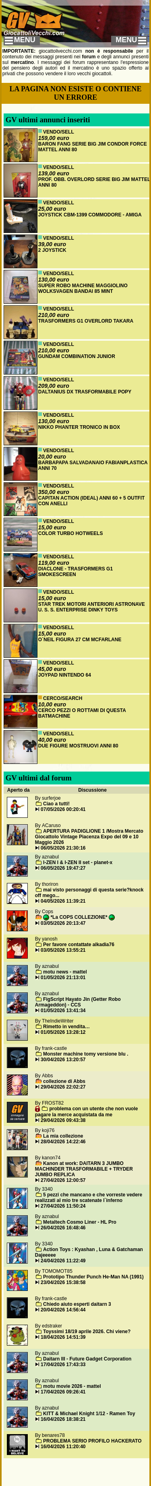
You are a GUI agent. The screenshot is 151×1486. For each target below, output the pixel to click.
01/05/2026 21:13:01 (63, 977)
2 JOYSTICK (52, 250)
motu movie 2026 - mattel (72, 1386)
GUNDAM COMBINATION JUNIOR (76, 356)
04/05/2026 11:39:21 (63, 901)
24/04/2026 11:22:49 (63, 1261)
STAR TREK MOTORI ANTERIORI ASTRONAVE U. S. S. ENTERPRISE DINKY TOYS (91, 607)
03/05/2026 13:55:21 (63, 950)
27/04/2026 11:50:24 (63, 1206)
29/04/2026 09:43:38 (63, 1120)
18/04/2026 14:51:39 (63, 1337)
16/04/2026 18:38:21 (63, 1419)
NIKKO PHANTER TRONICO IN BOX (79, 427)
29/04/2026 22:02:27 (63, 1087)
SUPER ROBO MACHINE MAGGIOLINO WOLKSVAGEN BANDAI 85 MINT (83, 288)
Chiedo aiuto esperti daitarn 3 (77, 1304)
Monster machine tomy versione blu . (85, 1054)
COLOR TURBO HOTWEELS (70, 533)
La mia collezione (63, 1136)
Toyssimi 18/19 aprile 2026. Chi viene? (86, 1331)
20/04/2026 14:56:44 (63, 1310)
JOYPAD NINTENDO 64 (64, 675)
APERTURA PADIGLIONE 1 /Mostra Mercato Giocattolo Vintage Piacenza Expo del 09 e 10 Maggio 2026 (89, 836)
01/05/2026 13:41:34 (63, 1010)
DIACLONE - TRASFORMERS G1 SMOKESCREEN (75, 571)
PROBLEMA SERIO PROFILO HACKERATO (92, 1441)
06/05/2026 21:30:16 (63, 848)
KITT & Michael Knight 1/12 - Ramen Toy (89, 1413)
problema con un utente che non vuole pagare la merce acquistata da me (86, 1112)
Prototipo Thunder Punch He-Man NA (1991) (93, 1277)
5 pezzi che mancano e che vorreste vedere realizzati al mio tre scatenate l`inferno (88, 1197)
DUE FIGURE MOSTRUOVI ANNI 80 (78, 746)
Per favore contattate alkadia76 (78, 944)
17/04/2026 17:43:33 (63, 1364)
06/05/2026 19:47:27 (63, 868)
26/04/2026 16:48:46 (63, 1228)
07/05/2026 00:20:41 (63, 809)
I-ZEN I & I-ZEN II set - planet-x (77, 862)
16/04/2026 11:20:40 (63, 1446)
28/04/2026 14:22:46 (63, 1141)
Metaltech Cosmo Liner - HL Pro (79, 1222)
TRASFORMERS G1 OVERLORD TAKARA (85, 321)
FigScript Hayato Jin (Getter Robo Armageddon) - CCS (78, 1002)
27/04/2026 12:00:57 (63, 1180)
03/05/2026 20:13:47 (63, 923)
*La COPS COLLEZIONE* (79, 917)
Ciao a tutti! (56, 804)
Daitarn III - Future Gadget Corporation (87, 1359)
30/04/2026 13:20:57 (63, 1059)
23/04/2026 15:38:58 (63, 1282)
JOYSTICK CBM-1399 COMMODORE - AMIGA (90, 215)
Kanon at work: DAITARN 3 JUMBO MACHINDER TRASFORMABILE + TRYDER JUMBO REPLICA (84, 1169)
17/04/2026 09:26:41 (63, 1392)
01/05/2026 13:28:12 (63, 1032)
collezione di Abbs (64, 1081)
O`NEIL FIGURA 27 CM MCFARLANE (80, 639)
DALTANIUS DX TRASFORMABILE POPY (85, 392)
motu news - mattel (65, 972)
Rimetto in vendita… (66, 1026)
